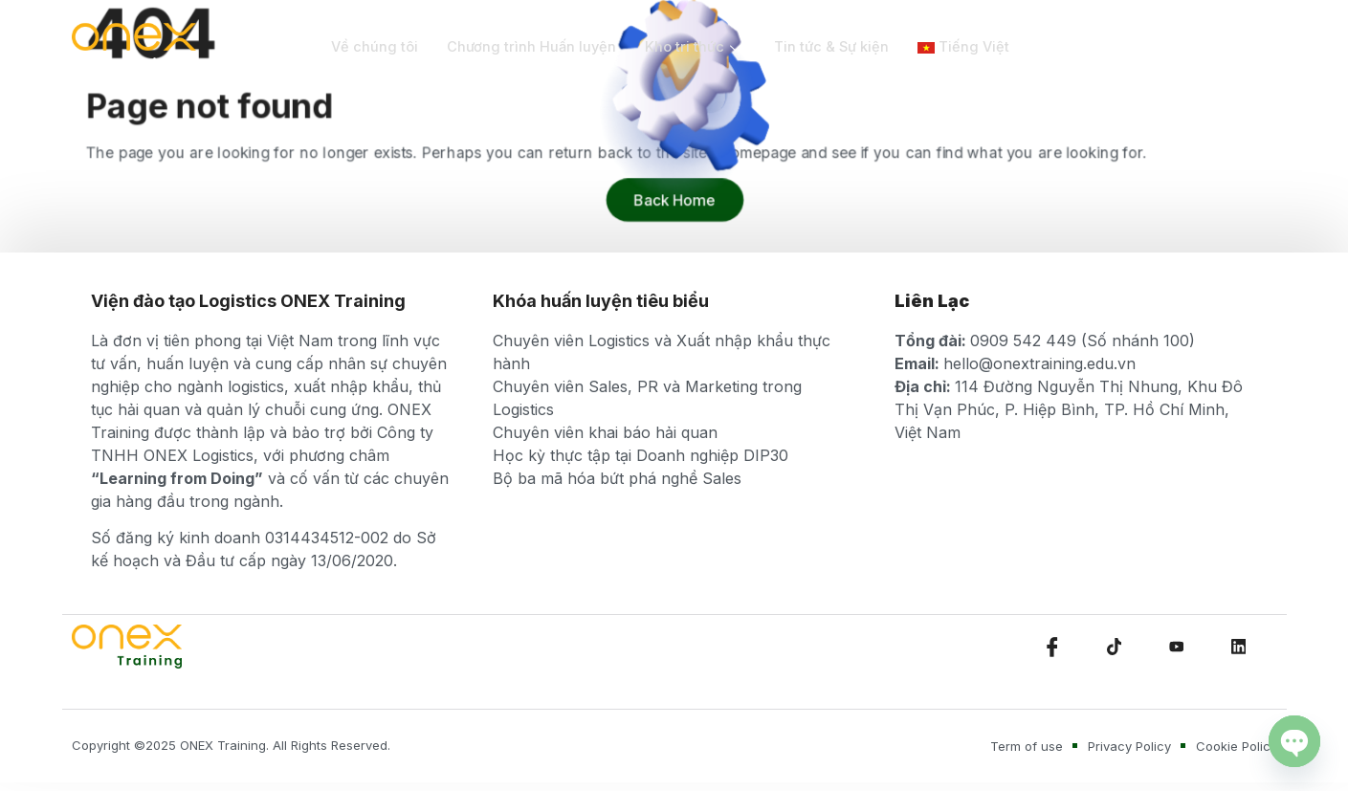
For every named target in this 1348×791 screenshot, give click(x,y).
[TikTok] (1114, 646)
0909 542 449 (1023, 340)
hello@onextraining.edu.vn (1039, 363)
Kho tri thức (699, 47)
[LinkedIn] (1239, 646)
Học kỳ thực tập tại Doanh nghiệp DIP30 (640, 455)
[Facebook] (1052, 646)
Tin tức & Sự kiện (837, 47)
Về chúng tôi (375, 47)
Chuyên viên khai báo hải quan (605, 432)
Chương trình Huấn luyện (534, 47)
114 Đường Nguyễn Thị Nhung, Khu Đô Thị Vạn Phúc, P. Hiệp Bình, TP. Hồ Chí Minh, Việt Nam (1069, 409)
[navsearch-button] (1198, 48)
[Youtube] (1177, 646)
